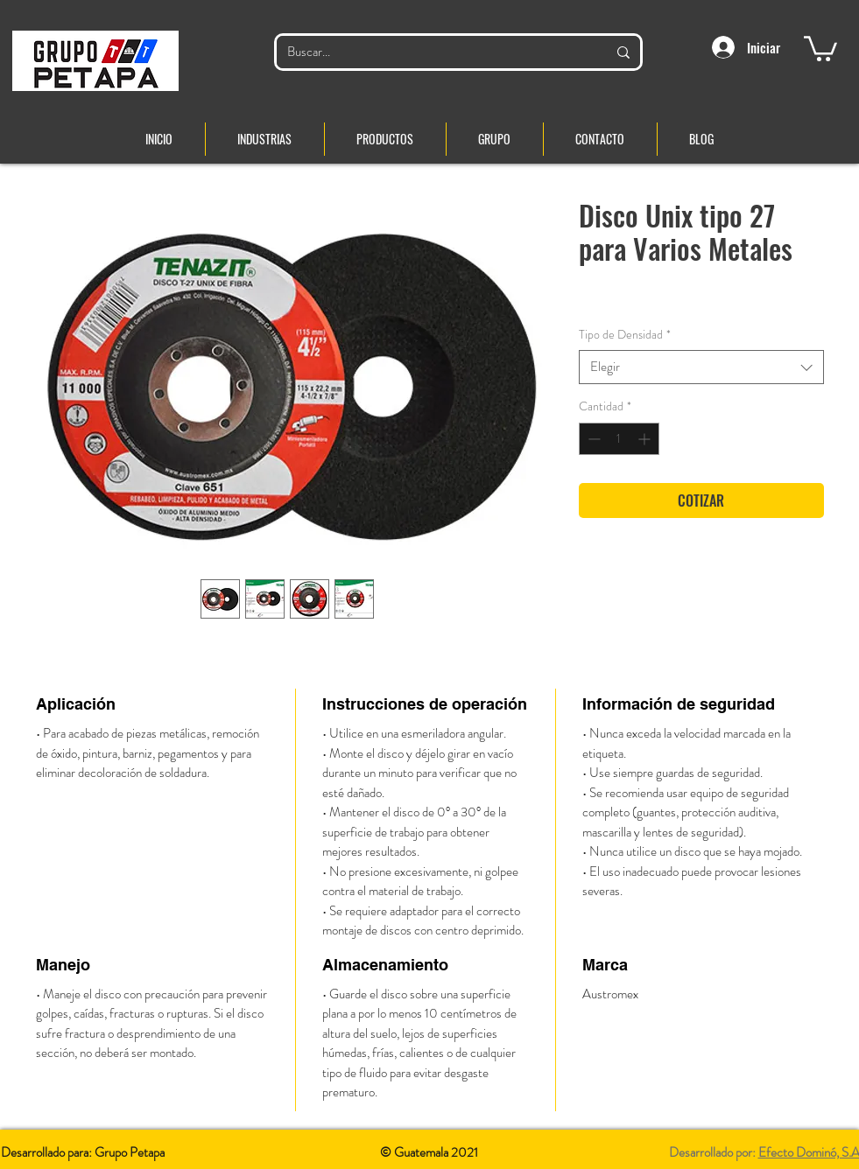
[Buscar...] (434, 52)
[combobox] (701, 367)
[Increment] (646, 439)
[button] (820, 47)
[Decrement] (592, 439)
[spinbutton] (619, 439)
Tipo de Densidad (625, 334)
